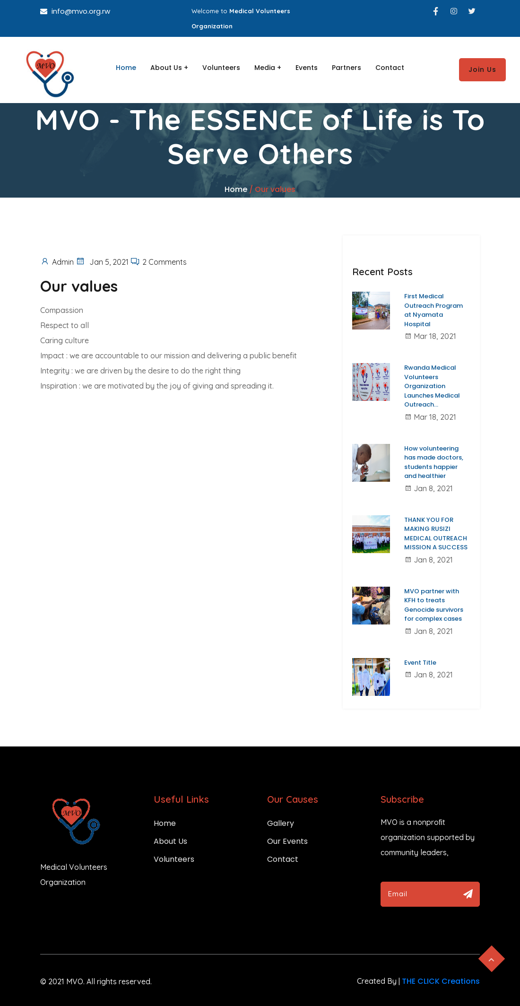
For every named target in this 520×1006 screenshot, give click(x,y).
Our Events (287, 841)
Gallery (280, 823)
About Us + (169, 67)
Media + (267, 67)
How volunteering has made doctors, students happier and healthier (433, 462)
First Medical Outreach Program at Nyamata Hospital (433, 310)
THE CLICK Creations (441, 981)
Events (306, 67)
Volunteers (221, 67)
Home (126, 67)
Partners (346, 67)
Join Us (482, 69)
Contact (389, 67)
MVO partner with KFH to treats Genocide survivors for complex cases (433, 605)
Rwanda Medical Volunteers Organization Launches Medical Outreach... (432, 386)
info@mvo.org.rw (75, 11)
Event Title (420, 662)
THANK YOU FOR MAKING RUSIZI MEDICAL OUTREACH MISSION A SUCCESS (436, 533)
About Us (170, 841)
